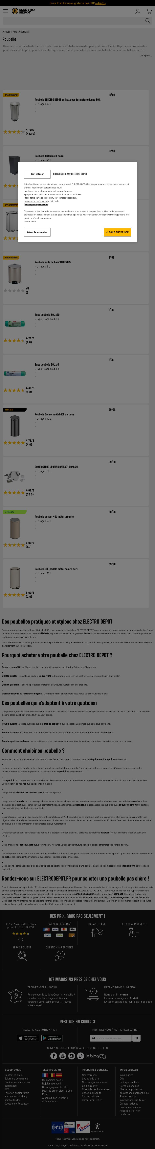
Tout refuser (37, 173)
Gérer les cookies (37, 232)
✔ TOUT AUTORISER (117, 232)
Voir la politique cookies (36, 204)
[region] (77, 202)
